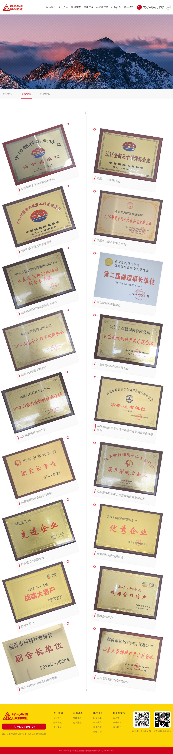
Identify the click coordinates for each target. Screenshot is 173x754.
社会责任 (116, 7)
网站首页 (51, 7)
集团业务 (98, 713)
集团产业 (88, 7)
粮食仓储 (97, 731)
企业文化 (45, 93)
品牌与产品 (102, 7)
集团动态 (77, 717)
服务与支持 (119, 713)
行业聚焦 (77, 722)
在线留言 (117, 722)
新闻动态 (76, 7)
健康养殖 (97, 727)
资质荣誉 (26, 93)
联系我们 (128, 7)
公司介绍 (63, 7)
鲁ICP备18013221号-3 (106, 750)
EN (168, 7)
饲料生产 (97, 722)
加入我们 (117, 717)
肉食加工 (97, 717)
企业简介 (8, 93)
